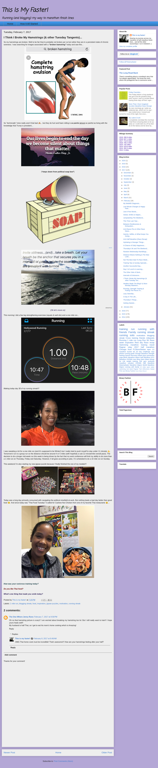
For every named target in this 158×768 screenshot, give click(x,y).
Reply (11, 629)
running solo (127, 335)
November (127, 176)
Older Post (107, 752)
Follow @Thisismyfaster (127, 62)
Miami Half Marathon (142, 357)
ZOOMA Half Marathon (144, 363)
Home (10, 24)
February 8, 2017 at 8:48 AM (45, 639)
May (125, 191)
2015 (124, 314)
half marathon (147, 347)
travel (152, 345)
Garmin (127, 355)
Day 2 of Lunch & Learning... (133, 269)
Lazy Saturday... (129, 294)
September (128, 182)
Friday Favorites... (135, 92)
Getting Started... (129, 303)
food (34, 604)
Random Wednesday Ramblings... (135, 252)
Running (123, 340)
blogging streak (25, 604)
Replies (15, 634)
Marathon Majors (136, 365)
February (127, 201)
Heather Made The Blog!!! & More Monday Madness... (135, 284)
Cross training (132, 338)
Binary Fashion (130, 371)
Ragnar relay (125, 347)
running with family (132, 367)
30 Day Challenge (143, 352)
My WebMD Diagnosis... (131, 203)
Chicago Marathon (141, 353)
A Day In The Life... (130, 297)
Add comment (11, 655)
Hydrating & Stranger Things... (134, 242)
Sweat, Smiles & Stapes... (132, 215)
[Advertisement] (58, 731)
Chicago (122, 349)
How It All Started (29, 24)
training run (127, 329)
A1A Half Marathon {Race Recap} (135, 239)
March (126, 198)
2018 (124, 167)
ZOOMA (129, 359)
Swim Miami (145, 359)
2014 (124, 317)
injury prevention (148, 355)
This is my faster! (22, 639)
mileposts (150, 338)
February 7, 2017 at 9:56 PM (45, 617)
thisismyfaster (124, 365)
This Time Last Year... (131, 221)
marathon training (139, 345)
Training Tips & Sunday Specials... (135, 263)
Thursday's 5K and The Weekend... (135, 248)
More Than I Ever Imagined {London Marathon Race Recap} (140, 105)
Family (132, 332)
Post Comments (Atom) (63, 761)
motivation (63, 604)
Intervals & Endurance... (131, 275)
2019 (124, 164)
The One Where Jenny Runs (21, 617)
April (125, 194)
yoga (121, 357)
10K (140, 361)
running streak (74, 604)
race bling (136, 359)
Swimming (123, 345)
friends (142, 338)
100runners (146, 369)
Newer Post (9, 752)
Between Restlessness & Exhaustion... (132, 225)
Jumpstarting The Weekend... (133, 218)
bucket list (131, 352)
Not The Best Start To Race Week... (136, 260)
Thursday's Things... (130, 300)
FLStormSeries (139, 349)
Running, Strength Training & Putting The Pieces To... (133, 289)
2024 (124, 161)
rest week (129, 369)
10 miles (143, 367)
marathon (122, 363)
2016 (124, 311)
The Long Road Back (128, 73)
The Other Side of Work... (132, 272)
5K (148, 340)
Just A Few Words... (130, 212)
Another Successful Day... (132, 266)
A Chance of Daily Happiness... (134, 245)
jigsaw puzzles (52, 604)
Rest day (139, 343)
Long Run (141, 340)
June (126, 188)
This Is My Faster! (25, 10)
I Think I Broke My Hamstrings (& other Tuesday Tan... (135, 279)
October (127, 179)
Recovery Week (136, 355)
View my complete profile (128, 46)
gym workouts (148, 361)
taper (149, 349)
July (125, 185)
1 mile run (14, 604)
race (124, 371)
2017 (124, 170)
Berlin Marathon (129, 357)
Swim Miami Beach (141, 371)
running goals (129, 353)
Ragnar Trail (137, 369)
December (127, 173)
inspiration (41, 604)
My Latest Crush (134, 118)
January (127, 307)
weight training (132, 361)
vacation (131, 363)
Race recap (149, 343)
